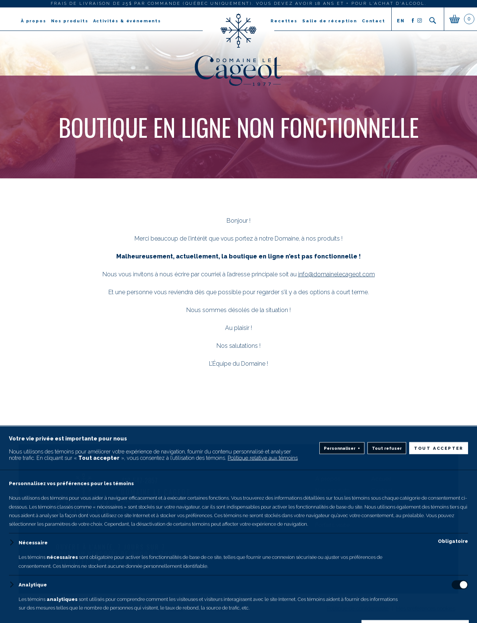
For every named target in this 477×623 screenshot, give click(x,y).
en (400, 20)
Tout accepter (439, 597)
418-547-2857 (139, 481)
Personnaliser (342, 597)
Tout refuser (387, 597)
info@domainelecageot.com (336, 274)
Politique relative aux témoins (263, 607)
